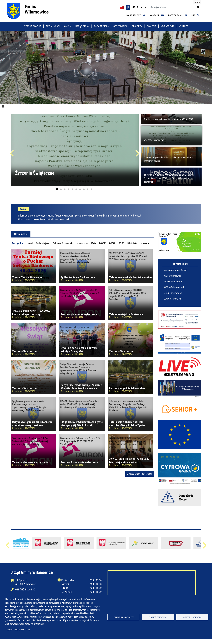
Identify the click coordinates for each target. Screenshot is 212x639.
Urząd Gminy (82, 26)
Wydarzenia (167, 26)
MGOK (102, 243)
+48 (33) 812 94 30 (25, 589)
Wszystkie (17, 243)
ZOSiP (112, 243)
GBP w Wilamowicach (174, 287)
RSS (195, 15)
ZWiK (93, 243)
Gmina (67, 26)
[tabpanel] (82, 363)
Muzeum (145, 243)
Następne (137, 155)
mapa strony (136, 15)
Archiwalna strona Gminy (175, 270)
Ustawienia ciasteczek (123, 617)
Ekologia (151, 26)
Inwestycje (82, 243)
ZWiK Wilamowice (172, 298)
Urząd (30, 243)
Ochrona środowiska (63, 243)
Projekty (137, 26)
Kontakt (183, 26)
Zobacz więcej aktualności (139, 473)
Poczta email (177, 15)
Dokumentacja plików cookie (18, 629)
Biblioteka (132, 243)
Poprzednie (12, 155)
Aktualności (53, 26)
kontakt (157, 15)
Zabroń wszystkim (157, 617)
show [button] (197, 2)
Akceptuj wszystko (192, 617)
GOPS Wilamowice (172, 275)
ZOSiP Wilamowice (173, 293)
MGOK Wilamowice (173, 281)
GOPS (121, 243)
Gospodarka (120, 26)
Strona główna (32, 26)
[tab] (18, 243)
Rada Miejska (101, 26)
